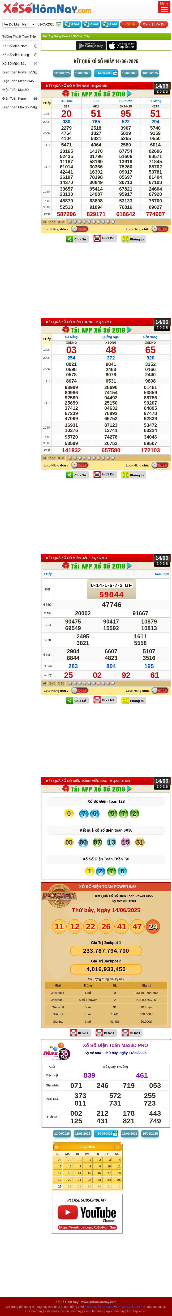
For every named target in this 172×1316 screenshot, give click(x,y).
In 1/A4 (135, 1032)
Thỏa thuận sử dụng (99, 1306)
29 (69, 1160)
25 (118, 1180)
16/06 (150, 73)
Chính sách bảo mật (132, 1306)
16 (99, 1173)
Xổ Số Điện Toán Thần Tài (106, 859)
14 (79, 1173)
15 (89, 1173)
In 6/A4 (109, 1032)
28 (59, 1160)
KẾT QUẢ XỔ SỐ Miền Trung (78, 322)
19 (59, 1180)
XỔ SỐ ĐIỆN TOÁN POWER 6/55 (108, 887)
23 (99, 1180)
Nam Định (162, 574)
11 (118, 1166)
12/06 (62, 73)
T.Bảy (47, 103)
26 (59, 1186)
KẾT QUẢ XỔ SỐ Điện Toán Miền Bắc (88, 781)
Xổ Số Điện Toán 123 (106, 801)
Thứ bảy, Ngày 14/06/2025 (106, 910)
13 (69, 1173)
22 (89, 1180)
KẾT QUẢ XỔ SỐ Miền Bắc (76, 558)
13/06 (82, 73)
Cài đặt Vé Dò (154, 24)
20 (69, 1180)
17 (109, 1173)
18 (118, 1173)
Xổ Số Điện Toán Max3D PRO (115, 1045)
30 (79, 1160)
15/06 (129, 73)
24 (109, 1180)
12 (59, 1173)
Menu (164, 7)
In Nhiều (130, 24)
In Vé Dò (108, 238)
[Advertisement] (106, 280)
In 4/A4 (83, 1032)
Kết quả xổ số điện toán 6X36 (106, 830)
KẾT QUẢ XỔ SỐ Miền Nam (77, 86)
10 (109, 1166)
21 (79, 1180)
